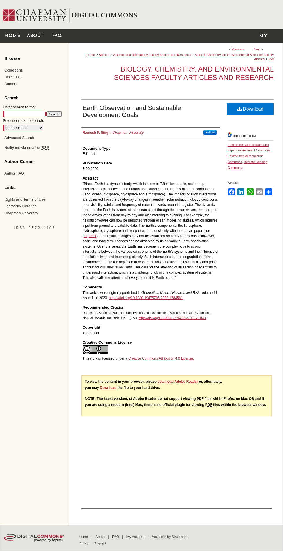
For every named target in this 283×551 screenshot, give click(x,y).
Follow (210, 132)
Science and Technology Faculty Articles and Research (152, 54)
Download (250, 109)
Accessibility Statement (169, 537)
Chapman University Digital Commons (175, 14)
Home (90, 54)
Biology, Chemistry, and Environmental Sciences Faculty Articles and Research (194, 73)
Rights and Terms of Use (24, 199)
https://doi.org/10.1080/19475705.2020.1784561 (146, 298)
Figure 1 (90, 236)
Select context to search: (23, 120)
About (101, 537)
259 (271, 59)
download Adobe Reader (177, 382)
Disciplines (13, 77)
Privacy (84, 543)
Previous (238, 49)
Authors (10, 84)
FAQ (116, 537)
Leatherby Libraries (20, 206)
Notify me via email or (26, 147)
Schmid (104, 54)
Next (257, 49)
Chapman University (21, 213)
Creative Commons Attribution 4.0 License (160, 358)
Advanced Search (19, 138)
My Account (135, 537)
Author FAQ (14, 173)
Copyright (100, 543)
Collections (13, 70)
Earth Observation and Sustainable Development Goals (132, 111)
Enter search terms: (19, 107)
